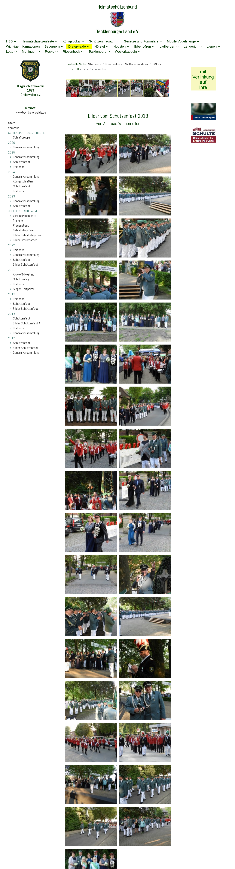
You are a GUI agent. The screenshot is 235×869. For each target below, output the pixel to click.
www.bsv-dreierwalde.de (30, 112)
